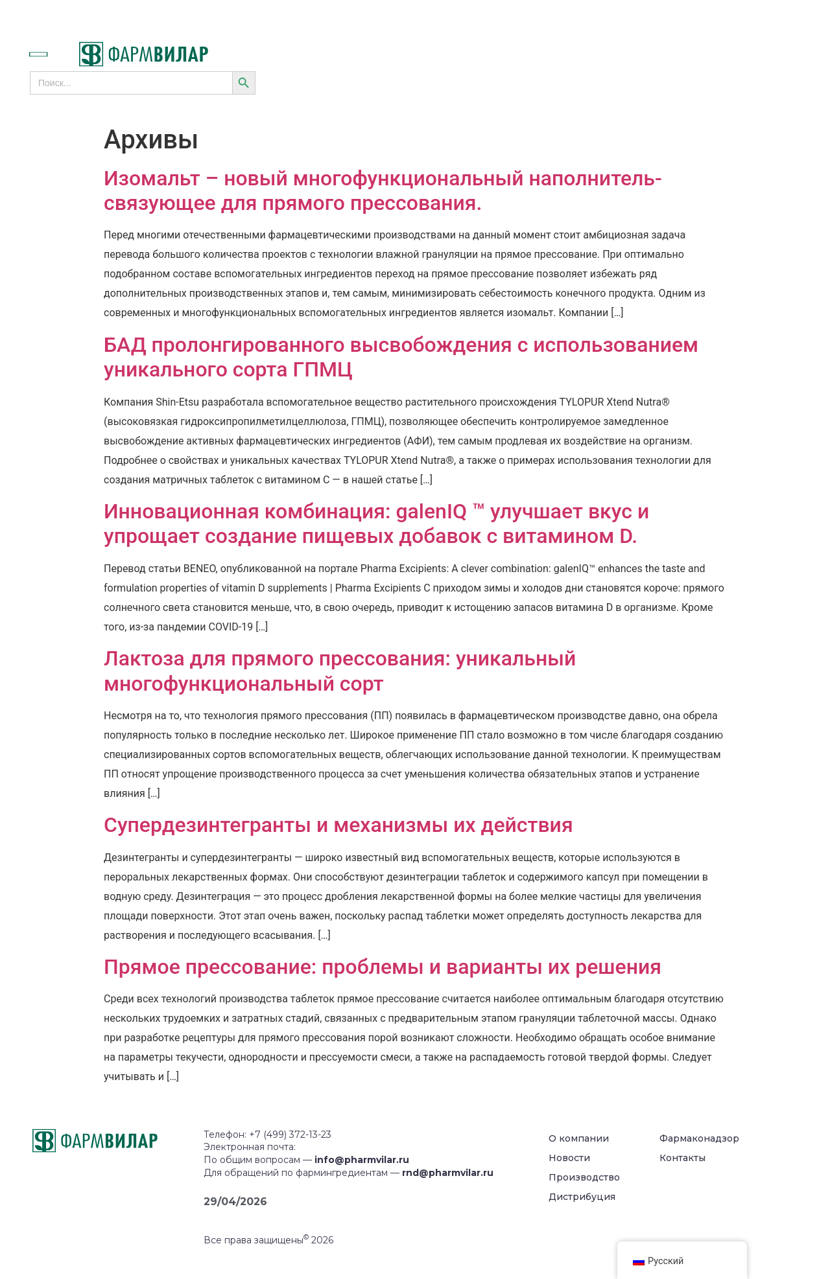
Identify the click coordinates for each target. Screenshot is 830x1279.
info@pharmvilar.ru (361, 1160)
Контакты (682, 1158)
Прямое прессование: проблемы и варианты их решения (382, 966)
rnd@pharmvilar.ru (447, 1173)
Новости (569, 1158)
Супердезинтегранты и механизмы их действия (338, 824)
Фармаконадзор (699, 1138)
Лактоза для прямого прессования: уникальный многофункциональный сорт (340, 670)
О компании (579, 1138)
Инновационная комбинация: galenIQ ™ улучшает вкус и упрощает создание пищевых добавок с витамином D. (376, 523)
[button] (52, 54)
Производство (584, 1177)
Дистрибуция (582, 1197)
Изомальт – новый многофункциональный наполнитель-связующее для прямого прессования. (383, 190)
